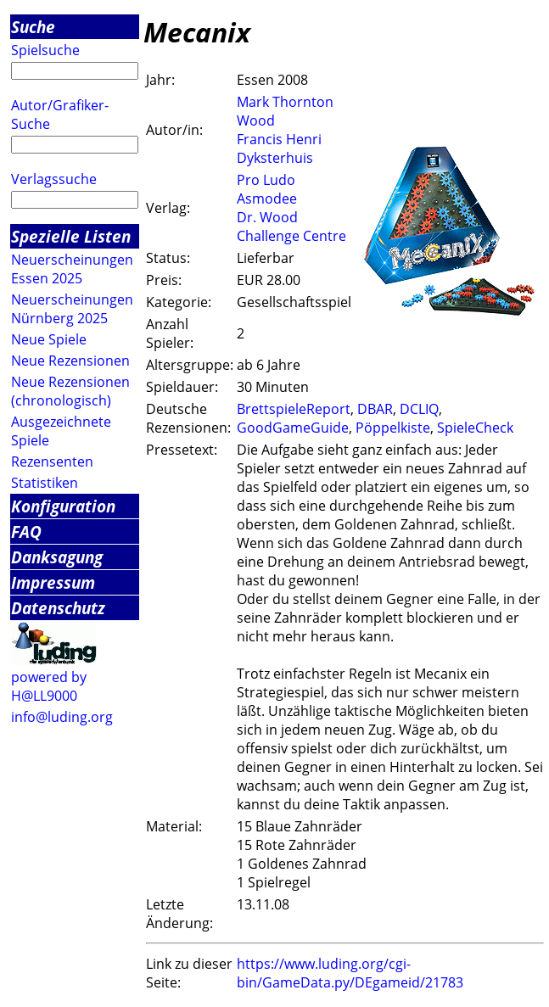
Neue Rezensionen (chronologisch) (70, 391)
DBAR (375, 409)
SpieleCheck (475, 427)
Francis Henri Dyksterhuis (279, 148)
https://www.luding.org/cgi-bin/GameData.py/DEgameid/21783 (350, 973)
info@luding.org (62, 717)
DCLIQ (419, 409)
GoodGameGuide (293, 427)
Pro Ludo (266, 180)
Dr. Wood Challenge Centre (291, 226)
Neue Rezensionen (70, 360)
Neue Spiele (49, 339)
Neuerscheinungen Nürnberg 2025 (72, 308)
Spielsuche (45, 50)
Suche (33, 26)
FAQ (26, 531)
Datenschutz (58, 607)
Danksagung (57, 556)
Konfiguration (63, 506)
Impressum (53, 582)
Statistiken (44, 482)
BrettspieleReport (293, 409)
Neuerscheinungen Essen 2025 (72, 269)
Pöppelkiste (393, 427)
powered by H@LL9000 (49, 686)
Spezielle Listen (71, 236)
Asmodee (267, 198)
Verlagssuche (54, 179)
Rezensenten (52, 461)
